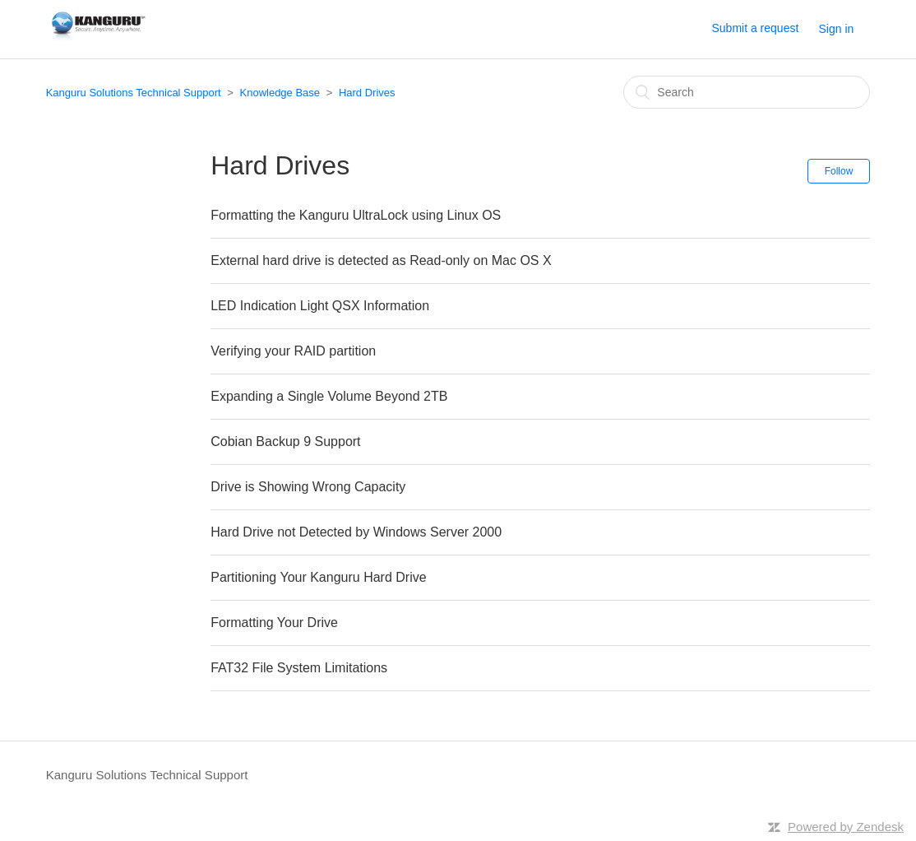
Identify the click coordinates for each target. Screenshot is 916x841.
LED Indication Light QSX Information (319, 306)
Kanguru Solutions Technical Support (133, 92)
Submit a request (754, 28)
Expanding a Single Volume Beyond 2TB (328, 396)
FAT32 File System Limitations (298, 668)
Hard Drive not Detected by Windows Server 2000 (356, 532)
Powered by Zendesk (846, 827)
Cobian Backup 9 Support (285, 441)
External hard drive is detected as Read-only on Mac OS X (380, 260)
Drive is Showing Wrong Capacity (307, 487)
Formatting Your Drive (274, 623)
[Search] (746, 92)
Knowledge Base (280, 92)
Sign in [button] (836, 28)
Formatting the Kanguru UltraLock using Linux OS (355, 215)
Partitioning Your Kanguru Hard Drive (318, 577)
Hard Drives (367, 92)
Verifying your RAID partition (293, 351)
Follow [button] (839, 171)
